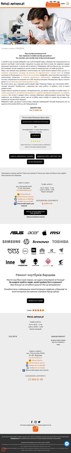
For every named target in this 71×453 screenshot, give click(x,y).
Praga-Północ (36, 448)
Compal (63, 444)
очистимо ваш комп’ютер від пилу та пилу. (23, 82)
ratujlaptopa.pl (14, 438)
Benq (16, 444)
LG (56, 444)
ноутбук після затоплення (30, 75)
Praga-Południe (31, 448)
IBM (21, 444)
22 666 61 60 (35, 135)
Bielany (18, 448)
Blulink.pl (49, 438)
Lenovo (37, 444)
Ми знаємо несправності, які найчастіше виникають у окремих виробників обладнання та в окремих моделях (35, 93)
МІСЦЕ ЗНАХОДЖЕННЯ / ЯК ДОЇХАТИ (35, 212)
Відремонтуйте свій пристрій (49, 156)
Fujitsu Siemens (25, 444)
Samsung (32, 444)
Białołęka (14, 448)
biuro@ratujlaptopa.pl (24, 190)
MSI (19, 444)
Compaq (59, 444)
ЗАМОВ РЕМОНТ (53, 5)
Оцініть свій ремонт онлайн (22, 156)
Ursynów (59, 448)
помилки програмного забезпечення (36, 77)
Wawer (63, 448)
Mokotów (22, 448)
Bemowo (10, 448)
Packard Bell (42, 444)
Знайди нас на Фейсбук (25, 199)
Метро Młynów (25, 194)
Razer (22, 446)
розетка (32, 73)
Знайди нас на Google (25, 201)
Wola (45, 450)
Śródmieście (47, 448)
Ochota (25, 448)
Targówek (52, 448)
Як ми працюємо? (35, 162)
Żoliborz (48, 450)
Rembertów (42, 448)
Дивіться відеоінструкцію (35, 217)
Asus (8, 444)
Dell (54, 444)
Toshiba (46, 444)
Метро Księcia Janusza (25, 196)
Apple (13, 444)
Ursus (56, 448)
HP (34, 444)
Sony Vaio (51, 444)
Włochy (42, 450)
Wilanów (22, 450)
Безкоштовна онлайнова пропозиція (36, 122)
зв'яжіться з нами (35, 301)
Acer (11, 444)
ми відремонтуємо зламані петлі (48, 73)
